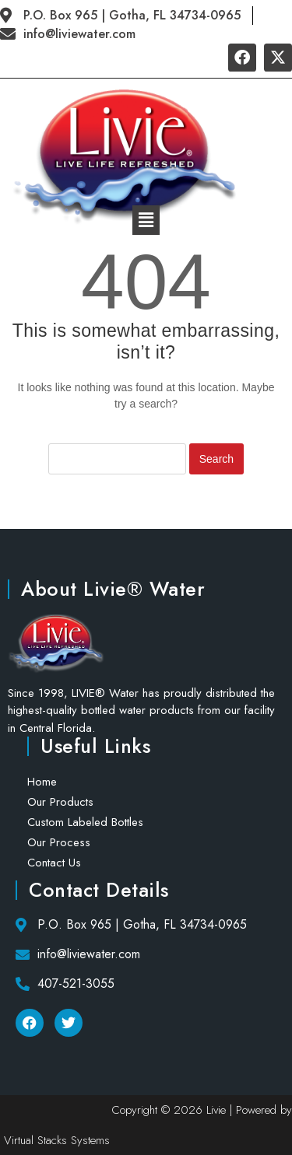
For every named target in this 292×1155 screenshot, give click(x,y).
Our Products (60, 801)
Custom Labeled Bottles (85, 822)
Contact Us (54, 862)
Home (42, 781)
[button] (145, 220)
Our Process (58, 842)
